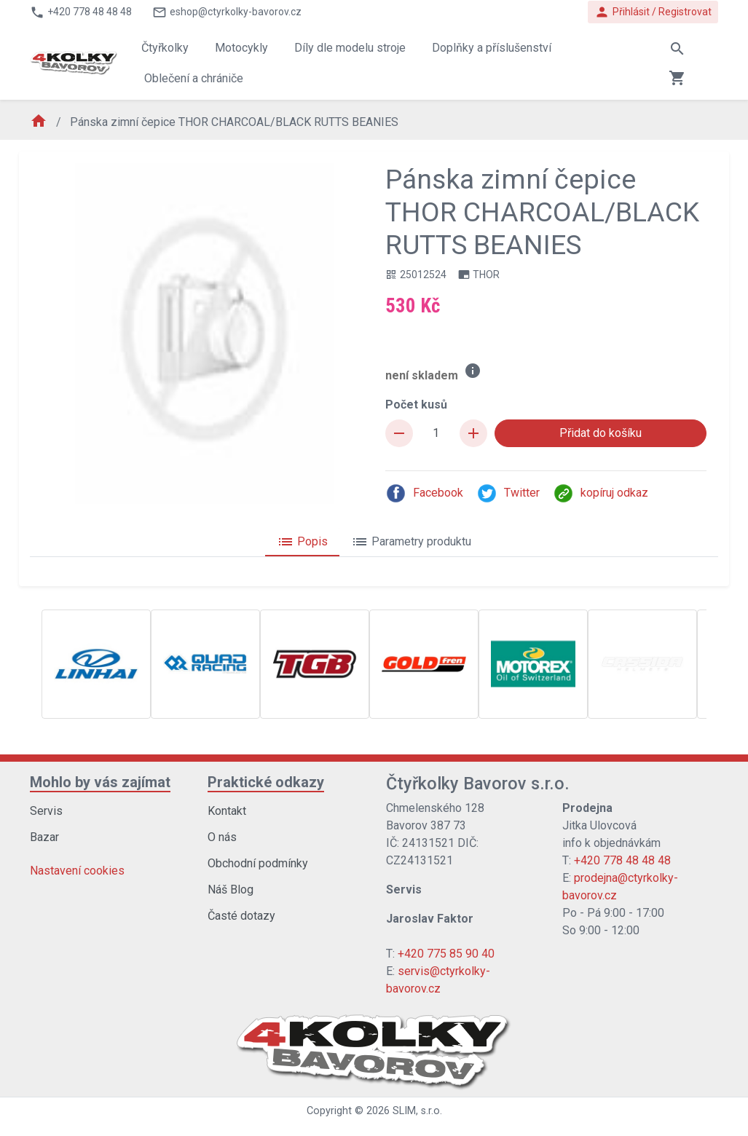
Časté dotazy (241, 916)
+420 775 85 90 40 (446, 954)
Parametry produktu (411, 542)
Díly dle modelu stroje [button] (350, 48)
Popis (302, 542)
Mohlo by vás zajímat (100, 782)
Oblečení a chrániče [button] (193, 78)
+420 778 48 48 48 (622, 860)
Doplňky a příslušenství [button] (491, 48)
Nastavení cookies (77, 870)
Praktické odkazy (266, 782)
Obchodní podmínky (258, 863)
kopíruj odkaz (600, 493)
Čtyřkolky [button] (165, 48)
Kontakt (227, 811)
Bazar (44, 837)
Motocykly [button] (241, 48)
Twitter (508, 493)
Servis (46, 811)
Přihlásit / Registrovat (653, 12)
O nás (222, 837)
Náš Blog (230, 889)
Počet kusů (416, 404)
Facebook (424, 493)
